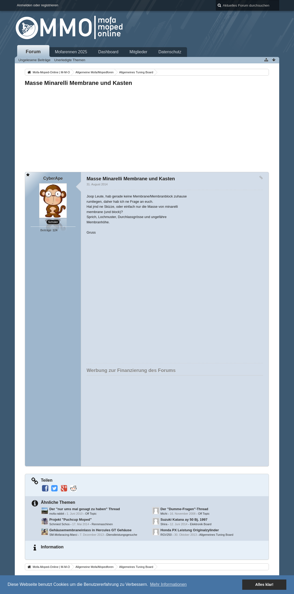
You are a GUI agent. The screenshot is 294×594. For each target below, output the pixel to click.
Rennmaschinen (102, 524)
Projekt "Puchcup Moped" (70, 519)
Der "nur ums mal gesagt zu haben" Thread (84, 509)
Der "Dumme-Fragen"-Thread (184, 509)
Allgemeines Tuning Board (216, 534)
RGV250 (166, 534)
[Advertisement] (147, 128)
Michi (164, 513)
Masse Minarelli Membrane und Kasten (78, 83)
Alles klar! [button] (264, 584)
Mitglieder (138, 52)
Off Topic (90, 513)
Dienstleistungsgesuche (121, 534)
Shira (164, 524)
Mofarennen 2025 (71, 52)
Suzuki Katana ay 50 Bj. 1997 (184, 519)
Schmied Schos (59, 524)
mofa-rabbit (56, 513)
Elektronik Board (200, 524)
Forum (33, 51)
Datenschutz (169, 52)
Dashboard (108, 52)
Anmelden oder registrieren (37, 5)
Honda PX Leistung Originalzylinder (190, 530)
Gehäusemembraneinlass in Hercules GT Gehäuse (90, 530)
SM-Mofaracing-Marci (63, 534)
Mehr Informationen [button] (168, 584)
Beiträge (45, 230)
